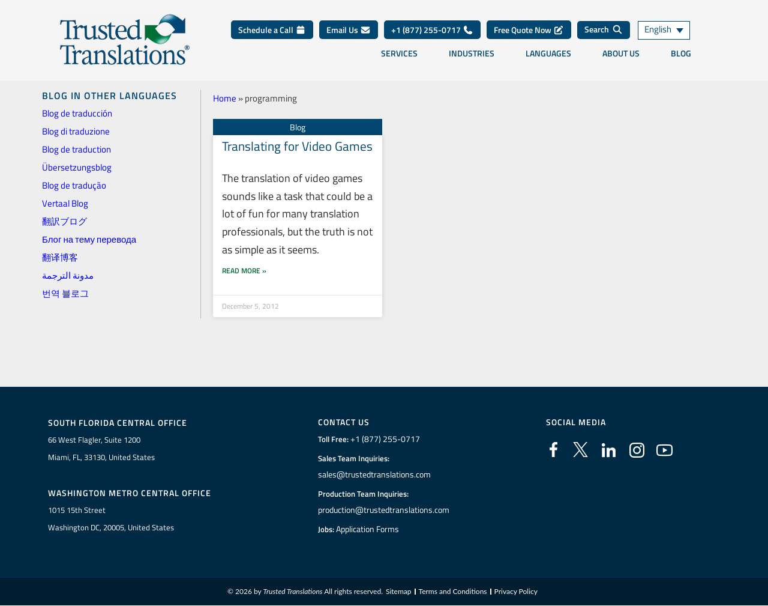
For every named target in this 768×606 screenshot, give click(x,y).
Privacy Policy (516, 591)
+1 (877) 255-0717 (432, 29)
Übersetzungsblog (77, 167)
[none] (672, 30)
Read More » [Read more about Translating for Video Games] (244, 273)
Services (399, 53)
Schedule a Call (272, 29)
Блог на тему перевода (89, 239)
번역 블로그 (65, 293)
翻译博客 (60, 257)
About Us (621, 53)
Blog (681, 53)
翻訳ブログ (64, 221)
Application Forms (369, 529)
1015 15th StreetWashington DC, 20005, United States (111, 518)
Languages (548, 53)
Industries (471, 53)
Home (224, 98)
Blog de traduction (76, 149)
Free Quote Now (529, 29)
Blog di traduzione (76, 131)
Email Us (348, 29)
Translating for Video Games (297, 145)
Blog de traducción (77, 113)
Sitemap (399, 591)
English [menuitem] (658, 30)
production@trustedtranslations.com (383, 510)
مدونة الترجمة (68, 275)
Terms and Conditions (453, 591)
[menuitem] (672, 30)
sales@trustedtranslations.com (374, 474)
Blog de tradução (74, 185)
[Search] (603, 30)
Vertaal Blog (65, 203)
